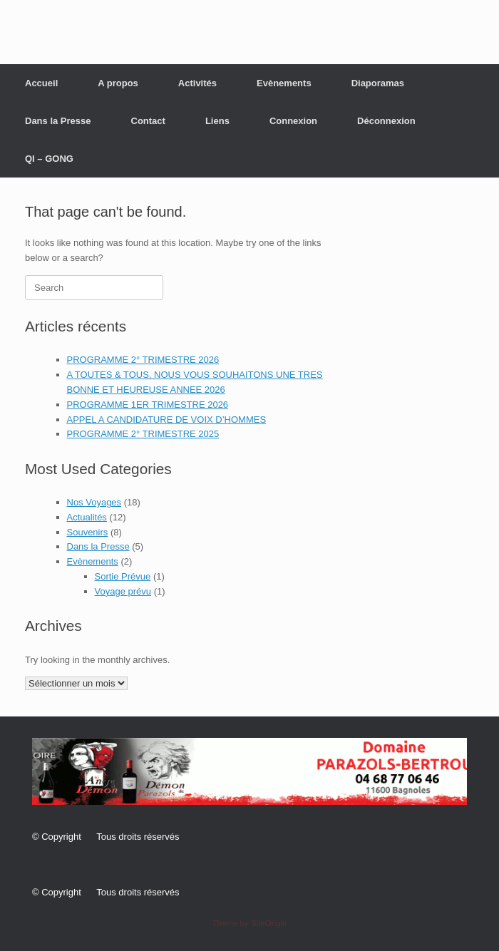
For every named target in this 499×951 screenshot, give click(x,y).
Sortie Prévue (123, 576)
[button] (249, 771)
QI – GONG (49, 158)
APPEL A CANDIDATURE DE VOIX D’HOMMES (167, 419)
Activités (197, 83)
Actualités (87, 517)
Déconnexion (386, 120)
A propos (118, 83)
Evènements (284, 83)
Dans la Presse (58, 120)
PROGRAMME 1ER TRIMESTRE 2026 (148, 404)
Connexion (293, 120)
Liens (217, 120)
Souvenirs (87, 532)
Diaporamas (377, 83)
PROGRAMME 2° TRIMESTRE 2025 (143, 433)
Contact (148, 120)
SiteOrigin (269, 923)
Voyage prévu (123, 591)
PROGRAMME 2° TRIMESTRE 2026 (143, 359)
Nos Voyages (94, 502)
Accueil (41, 83)
